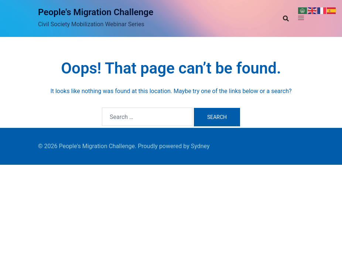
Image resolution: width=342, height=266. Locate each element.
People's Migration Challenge (95, 12)
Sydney (200, 146)
